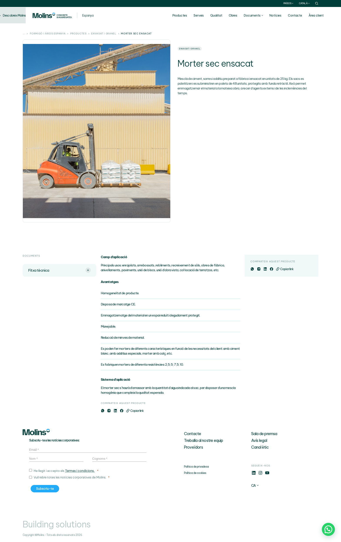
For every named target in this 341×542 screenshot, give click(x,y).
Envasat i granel (103, 33)
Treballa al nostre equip (203, 440)
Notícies (284, 15)
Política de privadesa (196, 466)
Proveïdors (193, 447)
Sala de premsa (264, 433)
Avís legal (259, 440)
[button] (328, 529)
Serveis (207, 15)
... (24, 33)
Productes (188, 15)
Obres (241, 15)
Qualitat (225, 15)
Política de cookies (195, 473)
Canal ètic (260, 447)
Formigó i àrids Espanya (48, 33)
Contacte (304, 15)
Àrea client (324, 15)
